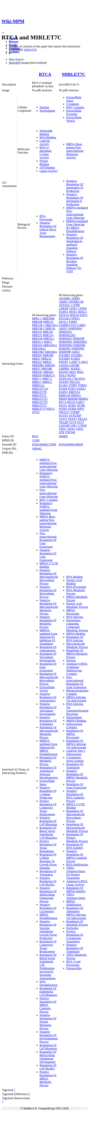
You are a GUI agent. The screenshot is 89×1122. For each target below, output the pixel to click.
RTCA (45, 74)
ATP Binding (47, 167)
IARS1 (76, 351)
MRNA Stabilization (73, 903)
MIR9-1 (37, 382)
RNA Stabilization (77, 864)
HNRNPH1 (65, 341)
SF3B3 (63, 408)
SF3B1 (72, 405)
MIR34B (46, 368)
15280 (35, 440)
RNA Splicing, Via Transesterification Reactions (77, 709)
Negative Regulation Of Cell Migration (48, 821)
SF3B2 (81, 405)
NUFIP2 (64, 382)
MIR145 (48, 331)
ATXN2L (64, 305)
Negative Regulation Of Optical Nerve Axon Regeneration (47, 229)
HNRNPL (64, 348)
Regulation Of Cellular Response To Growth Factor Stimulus (48, 861)
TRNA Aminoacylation (75, 896)
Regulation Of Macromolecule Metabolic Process (48, 732)
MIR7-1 (37, 378)
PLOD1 (63, 385)
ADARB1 (65, 298)
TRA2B (63, 422)
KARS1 (75, 358)
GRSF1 (63, 328)
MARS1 (75, 368)
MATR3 (63, 372)
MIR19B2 (38, 351)
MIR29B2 (38, 365)
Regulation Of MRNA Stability (76, 889)
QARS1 (81, 388)
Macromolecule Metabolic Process (77, 645)
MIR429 (37, 375)
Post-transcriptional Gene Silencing (48, 493)
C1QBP (75, 305)
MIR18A (37, 345)
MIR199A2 (39, 348)
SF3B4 (72, 408)
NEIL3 (50, 408)
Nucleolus (72, 928)
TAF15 (63, 418)
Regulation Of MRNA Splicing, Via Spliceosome (76, 744)
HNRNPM (77, 348)
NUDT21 (79, 378)
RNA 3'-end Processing (73, 963)
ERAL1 (63, 321)
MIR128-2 (51, 325)
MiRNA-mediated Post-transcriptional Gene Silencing (77, 212)
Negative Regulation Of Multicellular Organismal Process (47, 894)
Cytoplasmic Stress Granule (75, 759)
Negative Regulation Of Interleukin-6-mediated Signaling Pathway (74, 243)
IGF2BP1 (64, 355)
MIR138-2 (38, 328)
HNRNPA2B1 (67, 335)
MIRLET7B (39, 392)
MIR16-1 (49, 338)
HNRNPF (79, 338)
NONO (71, 375)
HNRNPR (65, 351)
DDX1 (73, 311)
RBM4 (63, 398)
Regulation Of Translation (47, 873)
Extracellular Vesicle (74, 119)
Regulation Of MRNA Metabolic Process (77, 654)
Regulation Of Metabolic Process (47, 761)
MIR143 (37, 331)
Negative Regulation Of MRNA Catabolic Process (76, 856)
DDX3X (64, 315)
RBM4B (73, 398)
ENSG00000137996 (44, 444)
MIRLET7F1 (40, 398)
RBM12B (64, 395)
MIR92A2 (38, 385)
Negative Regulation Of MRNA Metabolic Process (77, 775)
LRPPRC (64, 368)
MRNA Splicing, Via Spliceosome (76, 699)
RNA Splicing (74, 617)
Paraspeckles (74, 968)
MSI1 (72, 372)
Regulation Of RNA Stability (74, 846)
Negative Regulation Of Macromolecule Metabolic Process (48, 607)
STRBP (74, 412)
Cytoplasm (72, 104)
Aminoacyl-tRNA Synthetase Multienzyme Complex (77, 668)
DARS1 (63, 311)
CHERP (63, 308)
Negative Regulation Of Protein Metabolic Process (47, 1021)
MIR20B (48, 355)
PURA (72, 388)
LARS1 (83, 362)
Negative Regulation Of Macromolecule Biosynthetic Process (48, 577)
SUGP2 (63, 415)
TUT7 (80, 422)
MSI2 (80, 372)
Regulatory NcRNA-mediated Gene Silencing (48, 508)
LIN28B (74, 365)
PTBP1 (73, 385)
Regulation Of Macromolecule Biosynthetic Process (48, 678)
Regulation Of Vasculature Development (47, 657)
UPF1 (73, 425)
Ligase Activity (48, 170)
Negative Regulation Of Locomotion (47, 908)
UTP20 (82, 425)
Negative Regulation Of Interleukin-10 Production (74, 186)
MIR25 (47, 362)
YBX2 (71, 428)
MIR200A (51, 351)
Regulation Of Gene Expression (76, 786)
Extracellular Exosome (74, 112)
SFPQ (80, 408)
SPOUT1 (64, 412)
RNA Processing (45, 217)
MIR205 (37, 355)
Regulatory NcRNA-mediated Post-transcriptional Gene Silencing (48, 480)
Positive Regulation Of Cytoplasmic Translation (74, 936)
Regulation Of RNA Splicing (74, 638)
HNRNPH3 (65, 345)
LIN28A (64, 365)
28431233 (30, 49)
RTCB (71, 402)
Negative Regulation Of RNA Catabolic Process (75, 796)
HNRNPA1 (65, 331)
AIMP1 (75, 298)
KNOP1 (63, 362)
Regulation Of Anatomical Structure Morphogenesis (48, 772)
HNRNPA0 (75, 328)
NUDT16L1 (66, 378)
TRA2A (82, 418)
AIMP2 (63, 301)
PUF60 (63, 388)
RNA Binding (47, 137)
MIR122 (48, 321)
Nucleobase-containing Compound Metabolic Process (77, 625)
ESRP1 (73, 321)
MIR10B (37, 321)
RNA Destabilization (48, 983)
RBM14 (76, 395)
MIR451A (49, 375)
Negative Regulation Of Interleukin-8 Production (74, 199)
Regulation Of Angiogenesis (47, 648)
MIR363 (48, 372)
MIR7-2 (47, 378)
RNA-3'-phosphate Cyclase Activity (45, 152)
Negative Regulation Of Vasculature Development (47, 709)
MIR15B (37, 338)
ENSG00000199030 (71, 444)
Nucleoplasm (47, 110)
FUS (73, 325)
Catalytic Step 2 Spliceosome (75, 752)
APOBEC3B (75, 301)
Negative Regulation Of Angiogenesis (47, 697)
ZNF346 (70, 432)
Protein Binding (44, 162)
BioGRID (14, 62)
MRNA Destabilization (48, 916)
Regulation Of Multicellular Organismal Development (47, 1056)
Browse (13, 41)
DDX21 (82, 311)
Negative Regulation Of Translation (47, 721)
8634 (35, 436)
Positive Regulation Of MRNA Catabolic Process (47, 1005)
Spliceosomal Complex (74, 725)
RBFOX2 (74, 392)
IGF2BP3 (64, 358)
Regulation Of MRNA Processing (74, 734)
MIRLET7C (73, 74)
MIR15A (48, 335)
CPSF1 (73, 308)
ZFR (61, 432)
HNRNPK (79, 345)
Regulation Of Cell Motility (47, 1067)
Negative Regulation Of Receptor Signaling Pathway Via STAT (74, 263)
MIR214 (46, 358)
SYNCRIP (75, 415)
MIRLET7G (39, 405)
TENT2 (72, 418)
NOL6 (62, 375)
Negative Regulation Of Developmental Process (48, 1036)
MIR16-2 (37, 341)
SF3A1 (63, 405)
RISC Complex (75, 107)
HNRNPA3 (65, 338)
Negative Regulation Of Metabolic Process (47, 622)
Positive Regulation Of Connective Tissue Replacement (47, 807)
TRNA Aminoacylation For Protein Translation (75, 872)
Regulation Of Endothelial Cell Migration (48, 992)
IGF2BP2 (76, 355)
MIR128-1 (38, 325)
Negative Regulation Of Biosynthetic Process (47, 591)
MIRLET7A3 (40, 388)
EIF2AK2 (64, 318)
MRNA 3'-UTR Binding (48, 565)
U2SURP (64, 425)
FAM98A (64, 325)
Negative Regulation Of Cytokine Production (47, 792)
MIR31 (36, 368)
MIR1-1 (37, 318)
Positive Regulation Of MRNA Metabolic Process (47, 1078)
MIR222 (37, 362)
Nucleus (44, 107)
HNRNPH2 (80, 341)
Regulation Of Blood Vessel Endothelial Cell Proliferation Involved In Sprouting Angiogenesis (47, 966)
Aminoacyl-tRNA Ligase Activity (77, 883)
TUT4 (72, 422)
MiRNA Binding (76, 720)
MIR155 (37, 335)
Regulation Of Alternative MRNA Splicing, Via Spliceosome (76, 913)
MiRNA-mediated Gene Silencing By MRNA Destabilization (77, 226)
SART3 (79, 402)
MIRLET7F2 (40, 402)
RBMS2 (83, 398)
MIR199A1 (50, 345)
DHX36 (74, 315)
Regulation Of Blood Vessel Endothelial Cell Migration (48, 832)
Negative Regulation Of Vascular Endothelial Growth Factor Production (48, 930)
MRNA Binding (75, 633)
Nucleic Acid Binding (74, 582)
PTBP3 (82, 385)
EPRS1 (75, 318)
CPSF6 (82, 308)
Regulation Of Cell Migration (48, 1047)
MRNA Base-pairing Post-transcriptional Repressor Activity (74, 151)
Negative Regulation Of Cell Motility (47, 881)
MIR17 (48, 341)
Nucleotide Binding (45, 132)
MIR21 (36, 358)
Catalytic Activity (44, 142)
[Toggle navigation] (2, 32)
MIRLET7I (39, 408)
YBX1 (63, 428)
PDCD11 (75, 382)
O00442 (37, 448)
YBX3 (79, 428)
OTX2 (36, 412)
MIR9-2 (47, 382)
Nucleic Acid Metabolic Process (77, 605)
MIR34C (37, 372)
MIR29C (50, 365)
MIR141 (50, 328)
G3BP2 (81, 325)
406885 (63, 436)
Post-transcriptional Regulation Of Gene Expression (48, 540)
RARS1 (63, 392)
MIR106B (48, 318)
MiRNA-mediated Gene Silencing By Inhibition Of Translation (48, 637)
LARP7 (73, 362)
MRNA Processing (72, 612)
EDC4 (83, 315)
